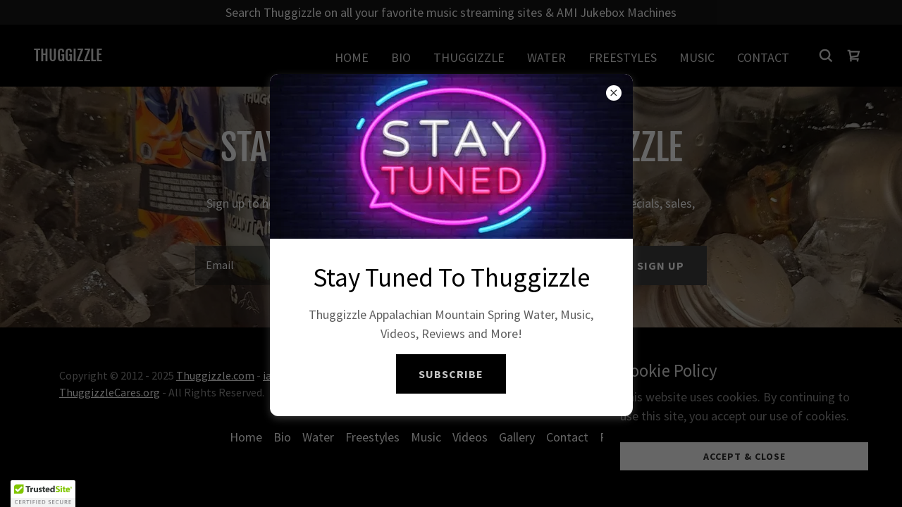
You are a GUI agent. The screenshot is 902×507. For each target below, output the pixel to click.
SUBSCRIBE (451, 374)
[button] (43, 493)
